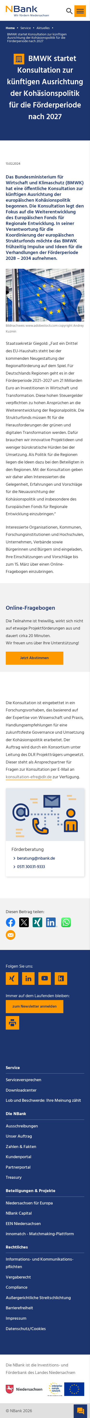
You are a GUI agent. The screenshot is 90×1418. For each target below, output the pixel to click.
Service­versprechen (23, 1080)
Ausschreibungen (22, 1126)
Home (10, 28)
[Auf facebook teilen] (10, 922)
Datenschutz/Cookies (26, 1329)
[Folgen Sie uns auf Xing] (12, 978)
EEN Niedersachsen (23, 1223)
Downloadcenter (21, 1090)
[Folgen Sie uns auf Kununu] (61, 978)
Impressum (16, 1318)
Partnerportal (18, 1167)
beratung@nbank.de (36, 858)
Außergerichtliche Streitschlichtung (38, 1298)
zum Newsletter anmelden (34, 1006)
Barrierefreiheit (19, 1308)
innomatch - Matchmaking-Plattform (40, 1234)
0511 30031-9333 (31, 867)
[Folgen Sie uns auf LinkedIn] (28, 978)
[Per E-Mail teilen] (10, 935)
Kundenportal (18, 1157)
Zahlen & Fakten (21, 1146)
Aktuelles (43, 28)
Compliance (16, 1287)
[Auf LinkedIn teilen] (51, 922)
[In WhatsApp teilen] (66, 922)
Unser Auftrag (19, 1136)
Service (25, 28)
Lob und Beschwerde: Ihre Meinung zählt (43, 1100)
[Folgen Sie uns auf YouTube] (44, 978)
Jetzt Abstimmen (34, 658)
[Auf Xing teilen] (37, 922)
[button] (80, 11)
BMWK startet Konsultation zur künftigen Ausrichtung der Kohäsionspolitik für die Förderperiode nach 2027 (37, 38)
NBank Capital (19, 1213)
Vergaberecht (18, 1277)
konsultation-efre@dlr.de (29, 777)
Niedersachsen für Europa (29, 1203)
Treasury (14, 1177)
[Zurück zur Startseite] (27, 14)
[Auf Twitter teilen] (24, 922)
